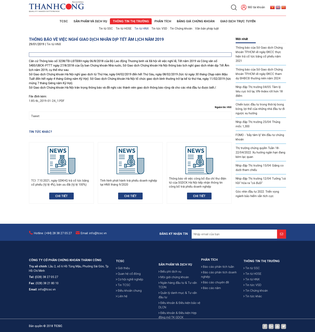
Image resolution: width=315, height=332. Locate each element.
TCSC (63, 21)
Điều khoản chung (129, 302)
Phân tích (162, 21)
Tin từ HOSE (124, 28)
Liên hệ (121, 308)
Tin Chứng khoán (181, 28)
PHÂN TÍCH (209, 269)
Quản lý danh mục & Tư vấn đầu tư (178, 312)
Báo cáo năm (211, 297)
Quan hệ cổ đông (128, 285)
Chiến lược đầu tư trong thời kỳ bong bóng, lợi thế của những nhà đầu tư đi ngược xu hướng (260, 109)
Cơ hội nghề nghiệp (129, 291)
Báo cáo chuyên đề (215, 292)
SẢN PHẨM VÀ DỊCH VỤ (90, 21)
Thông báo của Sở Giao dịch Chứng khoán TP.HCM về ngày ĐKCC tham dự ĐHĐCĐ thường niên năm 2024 (259, 74)
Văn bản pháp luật (207, 28)
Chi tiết (61, 196)
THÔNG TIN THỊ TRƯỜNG (131, 21)
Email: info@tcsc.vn (94, 235)
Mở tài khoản (253, 7)
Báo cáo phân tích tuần (217, 276)
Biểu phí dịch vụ (170, 288)
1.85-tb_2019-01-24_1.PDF (46, 101)
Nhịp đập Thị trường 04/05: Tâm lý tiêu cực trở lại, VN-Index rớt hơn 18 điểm (259, 91)
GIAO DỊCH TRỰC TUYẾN (238, 21)
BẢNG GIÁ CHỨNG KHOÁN (196, 21)
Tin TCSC (123, 296)
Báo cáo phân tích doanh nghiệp (219, 284)
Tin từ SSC (106, 28)
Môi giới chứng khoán (174, 294)
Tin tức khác (252, 308)
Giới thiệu (123, 280)
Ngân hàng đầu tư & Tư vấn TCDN (178, 302)
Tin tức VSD (159, 28)
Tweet (35, 116)
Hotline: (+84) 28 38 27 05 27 (53, 235)
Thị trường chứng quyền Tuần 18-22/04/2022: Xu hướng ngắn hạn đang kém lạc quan (260, 152)
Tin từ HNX (141, 28)
